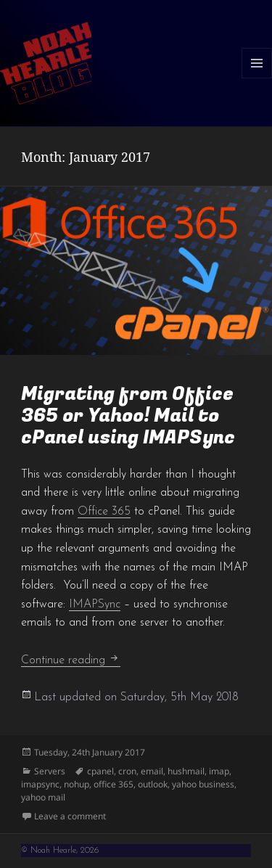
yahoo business (203, 784)
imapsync (40, 784)
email (152, 771)
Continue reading (70, 660)
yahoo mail (43, 797)
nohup (76, 784)
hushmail (186, 771)
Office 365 (104, 511)
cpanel (100, 771)
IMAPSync (94, 604)
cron (127, 771)
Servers (49, 771)
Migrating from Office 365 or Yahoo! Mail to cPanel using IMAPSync (128, 415)
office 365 (113, 784)
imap (219, 771)
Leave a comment (70, 816)
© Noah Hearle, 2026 (60, 850)
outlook (153, 784)
